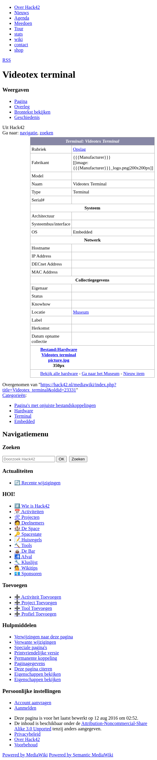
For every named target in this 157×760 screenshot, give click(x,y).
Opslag (79, 149)
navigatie (29, 132)
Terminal (23, 416)
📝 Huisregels (28, 539)
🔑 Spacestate (28, 534)
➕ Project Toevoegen (35, 602)
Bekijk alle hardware (59, 373)
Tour (18, 28)
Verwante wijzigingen (35, 642)
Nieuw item (133, 373)
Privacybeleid (27, 734)
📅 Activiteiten (29, 511)
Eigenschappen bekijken (37, 674)
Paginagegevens (29, 663)
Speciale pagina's (30, 647)
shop (18, 50)
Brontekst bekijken (32, 112)
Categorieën (13, 395)
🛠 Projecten (26, 517)
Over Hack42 (27, 7)
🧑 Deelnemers (29, 522)
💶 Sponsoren (28, 573)
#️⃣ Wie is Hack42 (31, 505)
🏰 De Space (27, 528)
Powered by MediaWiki (25, 754)
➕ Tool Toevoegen (33, 608)
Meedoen (23, 23)
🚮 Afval (23, 556)
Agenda (21, 17)
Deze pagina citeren (33, 668)
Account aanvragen (32, 702)
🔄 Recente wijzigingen (37, 482)
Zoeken (11, 447)
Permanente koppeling (35, 658)
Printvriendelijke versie (36, 652)
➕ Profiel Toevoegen (35, 613)
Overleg (22, 106)
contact (21, 44)
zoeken (46, 132)
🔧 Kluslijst (26, 562)
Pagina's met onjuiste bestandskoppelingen (55, 405)
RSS (6, 60)
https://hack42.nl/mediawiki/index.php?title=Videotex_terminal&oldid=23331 (59, 387)
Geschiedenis (27, 117)
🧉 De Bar (24, 551)
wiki (18, 39)
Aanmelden (25, 707)
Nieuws (21, 12)
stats (18, 33)
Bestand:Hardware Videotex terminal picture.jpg (58, 354)
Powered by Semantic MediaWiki (81, 754)
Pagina (20, 101)
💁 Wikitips (26, 567)
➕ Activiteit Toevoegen (37, 597)
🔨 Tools (23, 545)
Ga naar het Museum (100, 373)
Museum (81, 311)
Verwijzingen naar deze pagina (43, 636)
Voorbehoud (26, 744)
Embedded (24, 421)
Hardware (23, 410)
